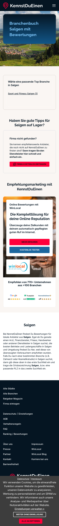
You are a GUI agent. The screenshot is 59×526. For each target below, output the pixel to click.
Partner (7, 454)
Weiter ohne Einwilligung (29, 514)
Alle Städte (9, 388)
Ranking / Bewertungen (15, 434)
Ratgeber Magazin (12, 398)
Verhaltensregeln (12, 423)
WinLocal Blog (39, 454)
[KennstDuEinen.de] (22, 6)
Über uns (8, 444)
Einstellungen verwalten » (29, 508)
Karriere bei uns (39, 459)
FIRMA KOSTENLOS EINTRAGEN (29, 164)
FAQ (5, 429)
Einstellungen (26, 413)
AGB (5, 418)
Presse (6, 449)
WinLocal (36, 449)
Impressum (37, 444)
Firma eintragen (11, 403)
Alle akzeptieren (31, 521)
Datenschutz (9, 413)
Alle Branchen (10, 393)
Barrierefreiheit (11, 464)
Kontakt (7, 459)
